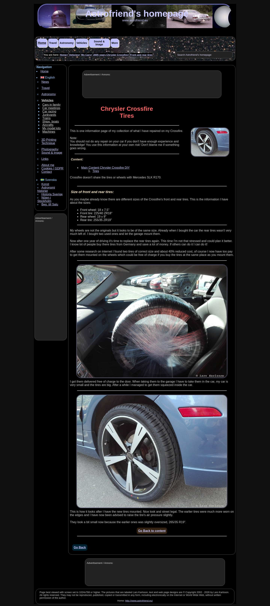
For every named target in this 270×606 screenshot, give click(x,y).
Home (42, 42)
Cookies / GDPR (52, 168)
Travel (53, 42)
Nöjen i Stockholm (44, 199)
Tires (95, 171)
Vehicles (81, 42)
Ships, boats (50, 121)
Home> (64, 54)
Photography (49, 149)
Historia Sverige (52, 194)
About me (47, 165)
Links (44, 158)
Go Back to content (152, 530)
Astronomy (67, 42)
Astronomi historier (46, 189)
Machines (48, 131)
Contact (46, 171)
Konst (45, 184)
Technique (48, 143)
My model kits (51, 128)
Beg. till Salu (49, 204)
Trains (46, 118)
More (115, 42)
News (45, 81)
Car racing (49, 111)
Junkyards (49, 114)
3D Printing (48, 139)
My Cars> (86, 54)
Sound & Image (99, 43)
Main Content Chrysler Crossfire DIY (105, 167)
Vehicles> (74, 54)
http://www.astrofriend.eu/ (139, 600)
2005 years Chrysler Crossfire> (111, 54)
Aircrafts (47, 125)
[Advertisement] (50, 281)
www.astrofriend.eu (135, 20)
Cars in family (51, 104)
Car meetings (51, 108)
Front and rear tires (141, 54)
